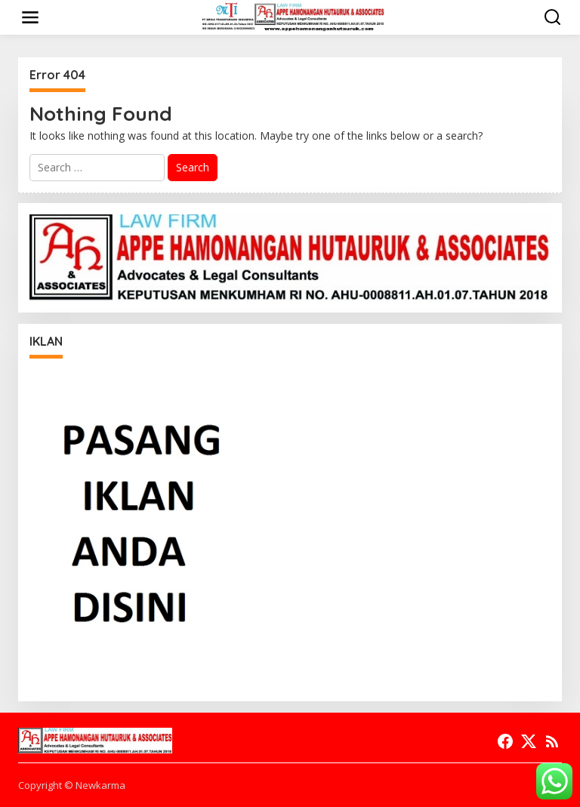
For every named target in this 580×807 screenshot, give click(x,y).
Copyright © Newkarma (71, 785)
